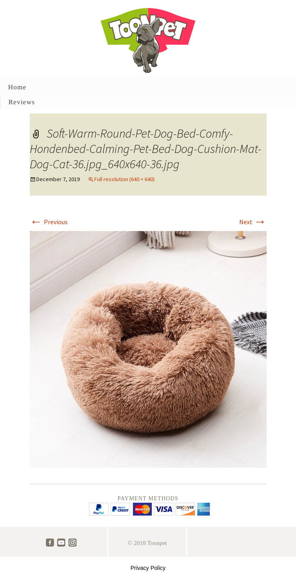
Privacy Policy (148, 568)
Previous (49, 222)
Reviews (21, 102)
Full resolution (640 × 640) (124, 179)
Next (253, 222)
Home (17, 87)
